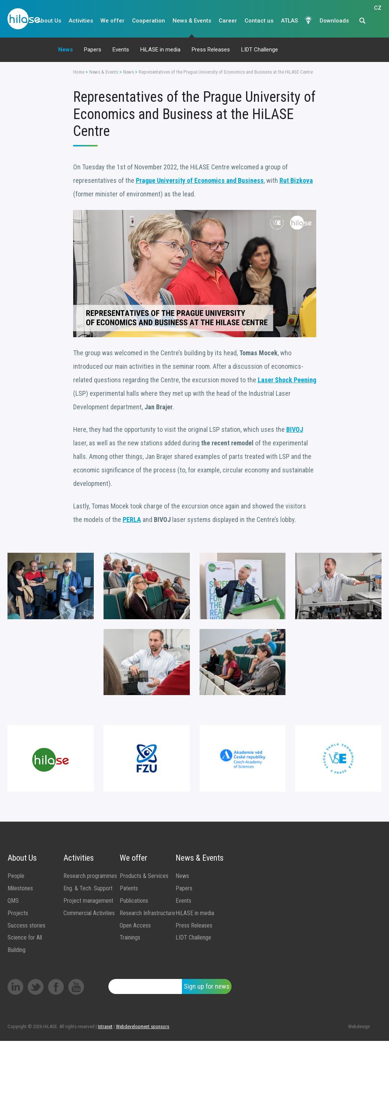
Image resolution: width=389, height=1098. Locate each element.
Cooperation (148, 20)
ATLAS (289, 20)
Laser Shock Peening (287, 380)
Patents (129, 888)
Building (17, 949)
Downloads (334, 20)
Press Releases (211, 49)
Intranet (105, 1026)
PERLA (132, 519)
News (65, 49)
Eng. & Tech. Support (88, 888)
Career (228, 20)
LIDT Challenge (259, 49)
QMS (13, 900)
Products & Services (144, 875)
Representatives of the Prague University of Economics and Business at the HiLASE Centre (226, 72)
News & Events (192, 20)
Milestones (20, 888)
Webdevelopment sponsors (142, 1026)
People (16, 875)
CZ (377, 21)
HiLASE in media (160, 49)
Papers (92, 49)
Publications (134, 900)
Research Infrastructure (147, 913)
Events (121, 49)
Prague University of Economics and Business (200, 180)
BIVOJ (294, 429)
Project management (88, 900)
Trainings (130, 937)
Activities (81, 20)
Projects (18, 913)
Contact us (259, 20)
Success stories (26, 925)
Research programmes (90, 875)
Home (78, 72)
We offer (113, 20)
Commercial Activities (89, 913)
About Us (49, 20)
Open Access (135, 925)
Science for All (25, 937)
